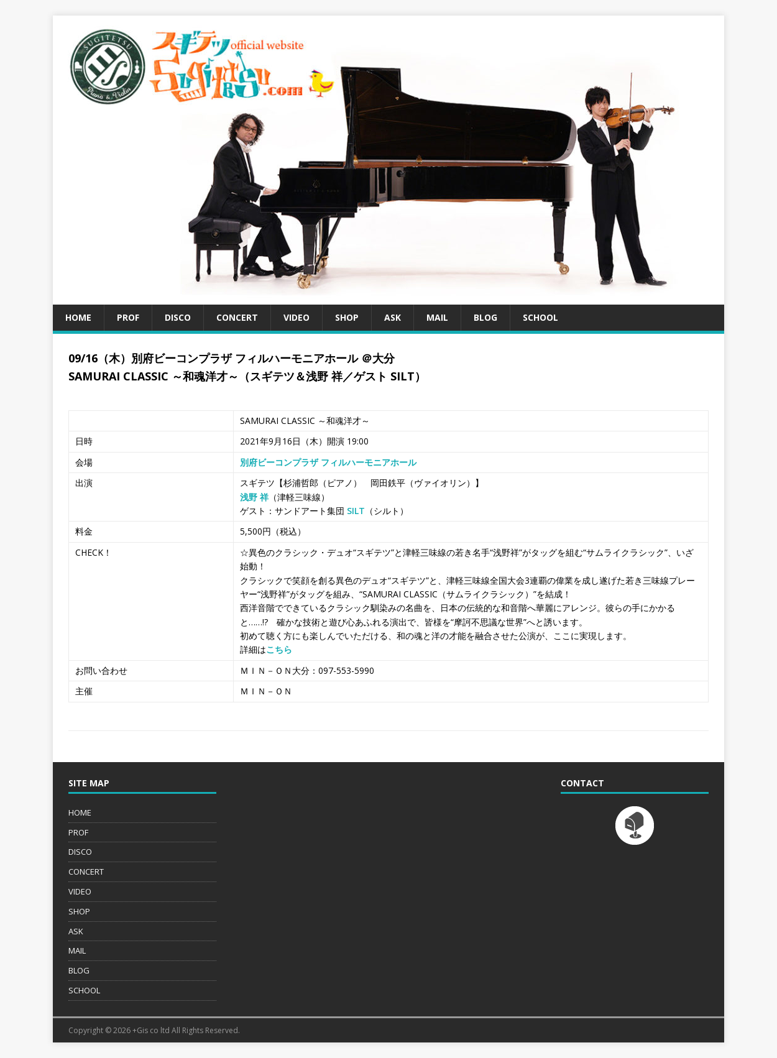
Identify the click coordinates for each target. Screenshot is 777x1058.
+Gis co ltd (151, 1030)
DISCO (178, 317)
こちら (279, 649)
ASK (392, 317)
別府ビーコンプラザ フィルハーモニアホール (328, 462)
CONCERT (237, 317)
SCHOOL (540, 317)
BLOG (485, 317)
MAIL (437, 317)
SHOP (347, 317)
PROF (128, 317)
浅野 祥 (254, 497)
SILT (356, 511)
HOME (78, 317)
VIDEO (296, 317)
